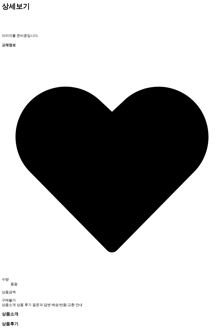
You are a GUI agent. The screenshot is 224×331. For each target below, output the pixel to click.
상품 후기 (24, 305)
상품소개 (9, 305)
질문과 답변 (41, 305)
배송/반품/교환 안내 (67, 305)
